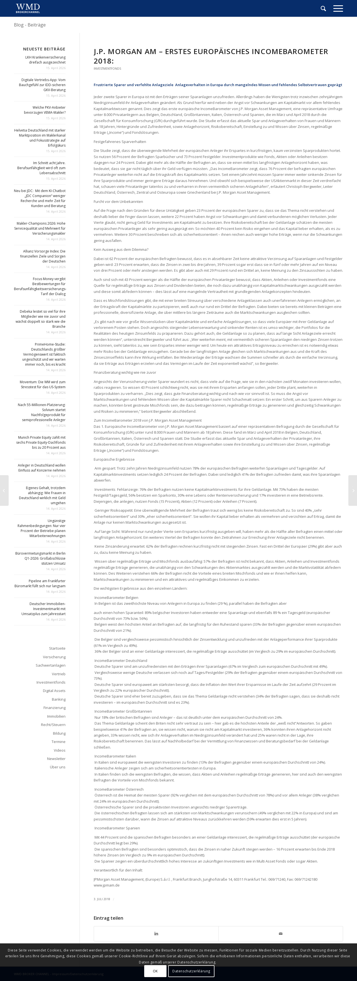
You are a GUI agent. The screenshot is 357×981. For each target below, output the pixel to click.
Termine (59, 741)
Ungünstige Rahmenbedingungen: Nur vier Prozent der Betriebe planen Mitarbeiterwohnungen (42, 528)
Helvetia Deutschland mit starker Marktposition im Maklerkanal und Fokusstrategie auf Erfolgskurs (40, 138)
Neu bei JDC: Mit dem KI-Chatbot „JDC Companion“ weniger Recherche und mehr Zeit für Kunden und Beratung (40, 198)
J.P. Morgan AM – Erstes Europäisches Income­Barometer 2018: (211, 56)
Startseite (57, 648)
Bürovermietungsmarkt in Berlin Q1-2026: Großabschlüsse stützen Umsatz (40, 558)
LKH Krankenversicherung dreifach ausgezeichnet (45, 60)
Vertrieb (59, 673)
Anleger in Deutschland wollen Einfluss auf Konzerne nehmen (42, 468)
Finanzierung (55, 707)
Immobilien (56, 716)
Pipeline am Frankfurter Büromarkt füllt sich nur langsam (40, 583)
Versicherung (54, 656)
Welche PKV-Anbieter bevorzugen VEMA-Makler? (45, 110)
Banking (59, 699)
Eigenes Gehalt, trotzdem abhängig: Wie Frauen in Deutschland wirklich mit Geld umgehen (42, 495)
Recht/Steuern (53, 724)
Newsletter (56, 758)
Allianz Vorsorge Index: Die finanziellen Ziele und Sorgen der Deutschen (43, 256)
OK (155, 971)
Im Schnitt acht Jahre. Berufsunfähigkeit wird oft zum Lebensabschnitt (41, 168)
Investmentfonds (107, 69)
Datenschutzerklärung (191, 971)
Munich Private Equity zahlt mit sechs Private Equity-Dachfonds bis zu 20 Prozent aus (41, 442)
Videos (60, 750)
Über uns (58, 766)
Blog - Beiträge (30, 25)
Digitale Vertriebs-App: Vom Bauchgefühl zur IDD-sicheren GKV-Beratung (42, 84)
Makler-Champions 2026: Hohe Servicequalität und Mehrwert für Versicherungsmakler (40, 228)
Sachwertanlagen (51, 665)
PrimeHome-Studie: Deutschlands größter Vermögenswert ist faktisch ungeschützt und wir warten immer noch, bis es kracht (44, 354)
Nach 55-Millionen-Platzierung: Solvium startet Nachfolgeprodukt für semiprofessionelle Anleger (42, 412)
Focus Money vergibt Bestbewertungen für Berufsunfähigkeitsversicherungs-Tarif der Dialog (40, 286)
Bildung (59, 733)
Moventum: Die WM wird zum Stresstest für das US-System (43, 384)
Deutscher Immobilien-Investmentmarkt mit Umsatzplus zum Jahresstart (43, 608)
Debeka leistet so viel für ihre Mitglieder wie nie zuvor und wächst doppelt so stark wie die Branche (41, 319)
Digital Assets (54, 690)
